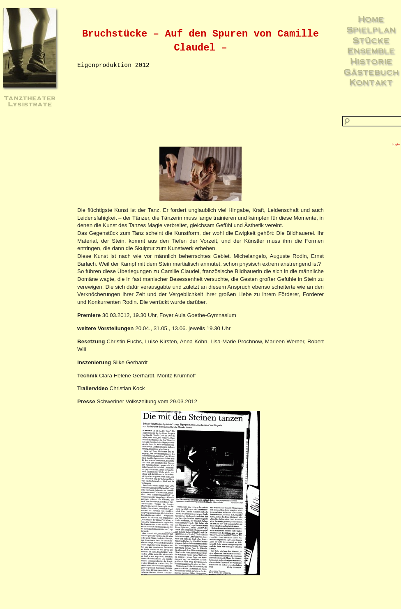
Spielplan (371, 29)
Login (396, 144)
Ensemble (371, 50)
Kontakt (371, 81)
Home (371, 18)
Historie (371, 60)
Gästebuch (371, 71)
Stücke (371, 39)
